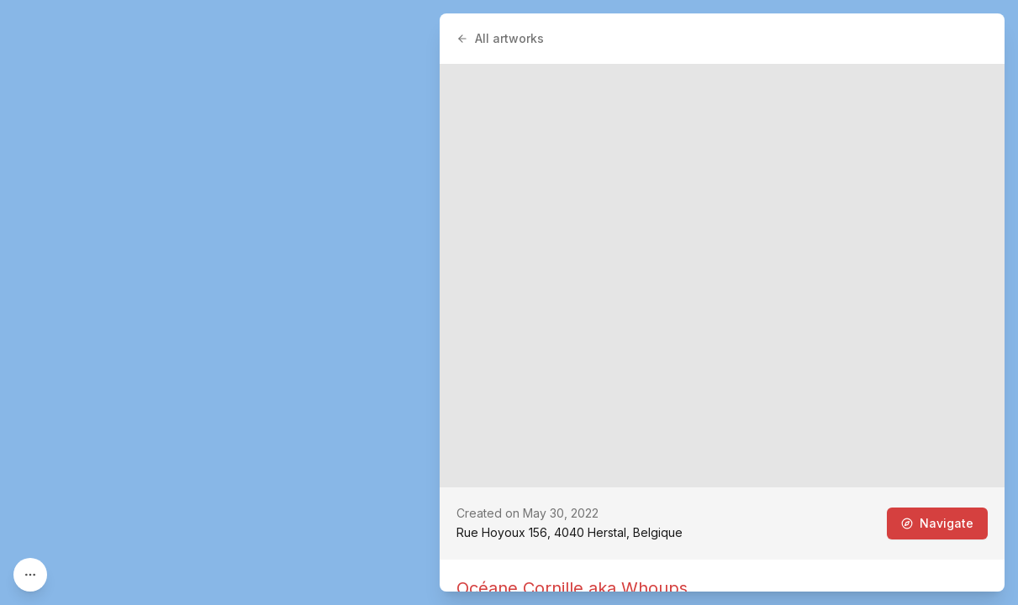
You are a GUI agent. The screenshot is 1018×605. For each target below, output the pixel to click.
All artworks (500, 38)
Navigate (937, 523)
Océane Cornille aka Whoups (572, 588)
